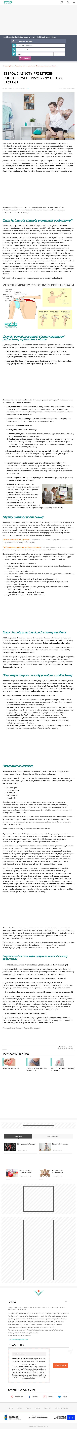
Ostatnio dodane (52, 1136)
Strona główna (8, 66)
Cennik (28, 1408)
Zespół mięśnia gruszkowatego (57, 1171)
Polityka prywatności (61, 1408)
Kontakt (19, 1408)
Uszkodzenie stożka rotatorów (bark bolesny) (36, 1069)
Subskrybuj (61, 1365)
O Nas (11, 1408)
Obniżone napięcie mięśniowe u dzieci (25, 1171)
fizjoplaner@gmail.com (18, 1339)
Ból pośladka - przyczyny (60, 1144)
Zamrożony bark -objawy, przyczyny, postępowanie (62, 1069)
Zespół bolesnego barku (11, 1068)
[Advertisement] (38, 19)
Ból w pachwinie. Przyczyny (26, 1144)
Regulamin (47, 1408)
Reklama (37, 1408)
